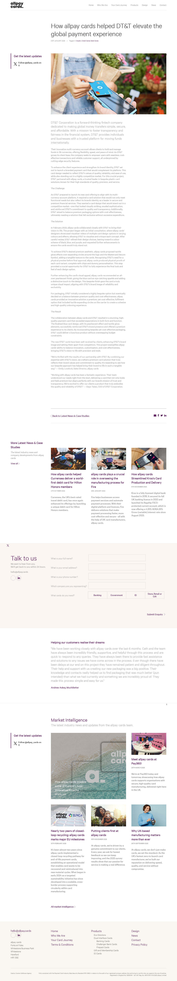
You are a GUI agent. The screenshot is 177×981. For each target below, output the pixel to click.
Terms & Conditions (62, 944)
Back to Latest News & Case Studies (70, 415)
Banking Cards (103, 941)
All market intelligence (62, 906)
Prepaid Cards (103, 947)
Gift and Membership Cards (106, 950)
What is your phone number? (64, 576)
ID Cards (98, 953)
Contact (163, 5)
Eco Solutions (100, 934)
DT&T (119, 152)
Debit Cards (94, 41)
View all (14, 463)
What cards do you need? (62, 595)
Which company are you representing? (69, 586)
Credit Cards (86, 41)
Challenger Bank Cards (107, 944)
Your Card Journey (119, 5)
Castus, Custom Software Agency (21, 973)
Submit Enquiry (155, 614)
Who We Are (102, 5)
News (153, 5)
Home (91, 5)
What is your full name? (61, 558)
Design (145, 5)
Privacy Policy (139, 944)
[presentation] (144, 606)
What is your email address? (64, 567)
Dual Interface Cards (103, 937)
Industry (78, 41)
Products (134, 5)
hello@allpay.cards (19, 571)
